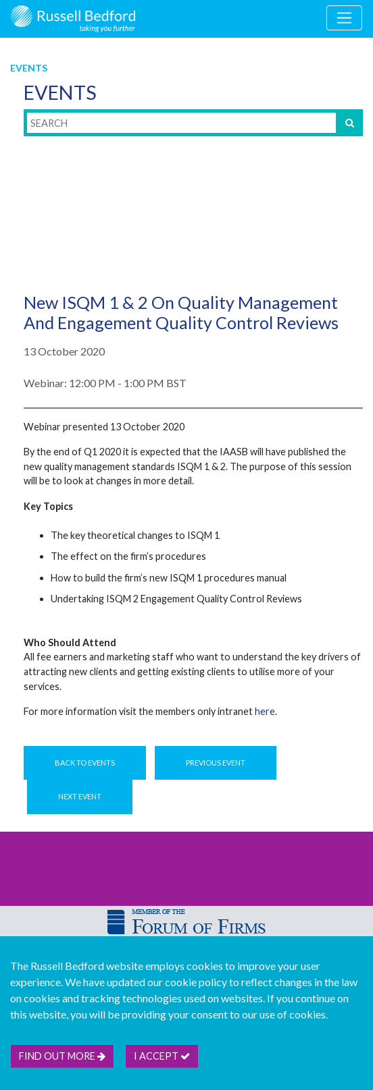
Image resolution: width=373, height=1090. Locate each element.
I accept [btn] (162, 1056)
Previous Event (215, 762)
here (265, 711)
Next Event (79, 796)
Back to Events (85, 762)
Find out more (62, 1056)
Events (28, 68)
